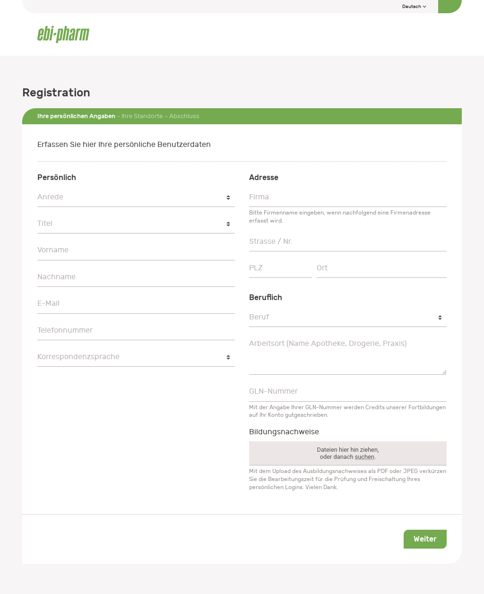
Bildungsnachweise (284, 432)
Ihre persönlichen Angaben (76, 116)
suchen (364, 456)
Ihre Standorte (142, 116)
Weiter (425, 538)
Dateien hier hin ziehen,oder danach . (348, 453)
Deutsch (414, 6)
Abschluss (184, 116)
